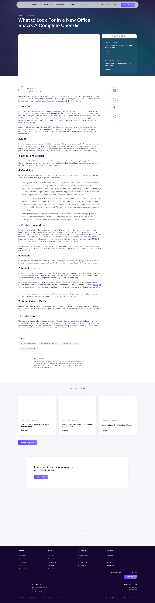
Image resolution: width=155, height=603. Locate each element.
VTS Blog (81, 559)
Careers (109, 559)
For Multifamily (52, 565)
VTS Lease (22, 559)
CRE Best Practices (28, 343)
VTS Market (22, 562)
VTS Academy (82, 565)
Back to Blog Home (28, 443)
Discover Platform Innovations (86, 533)
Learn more (115, 533)
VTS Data (21, 565)
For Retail (51, 559)
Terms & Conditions (99, 597)
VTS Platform (22, 555)
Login (134, 572)
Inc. (19, 246)
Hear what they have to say (30, 533)
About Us (110, 555)
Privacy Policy (127, 597)
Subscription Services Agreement (114, 597)
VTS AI (84, 5)
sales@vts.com (133, 589)
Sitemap (135, 597)
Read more (108, 52)
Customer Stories (83, 555)
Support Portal (133, 587)
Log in (115, 5)
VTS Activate (23, 275)
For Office (51, 555)
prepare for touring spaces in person (86, 325)
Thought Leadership (28, 348)
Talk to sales (128, 5)
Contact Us (105, 5)
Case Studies (52, 569)
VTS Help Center (83, 562)
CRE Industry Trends (50, 343)
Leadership (110, 562)
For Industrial (52, 562)
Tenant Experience (71, 343)
